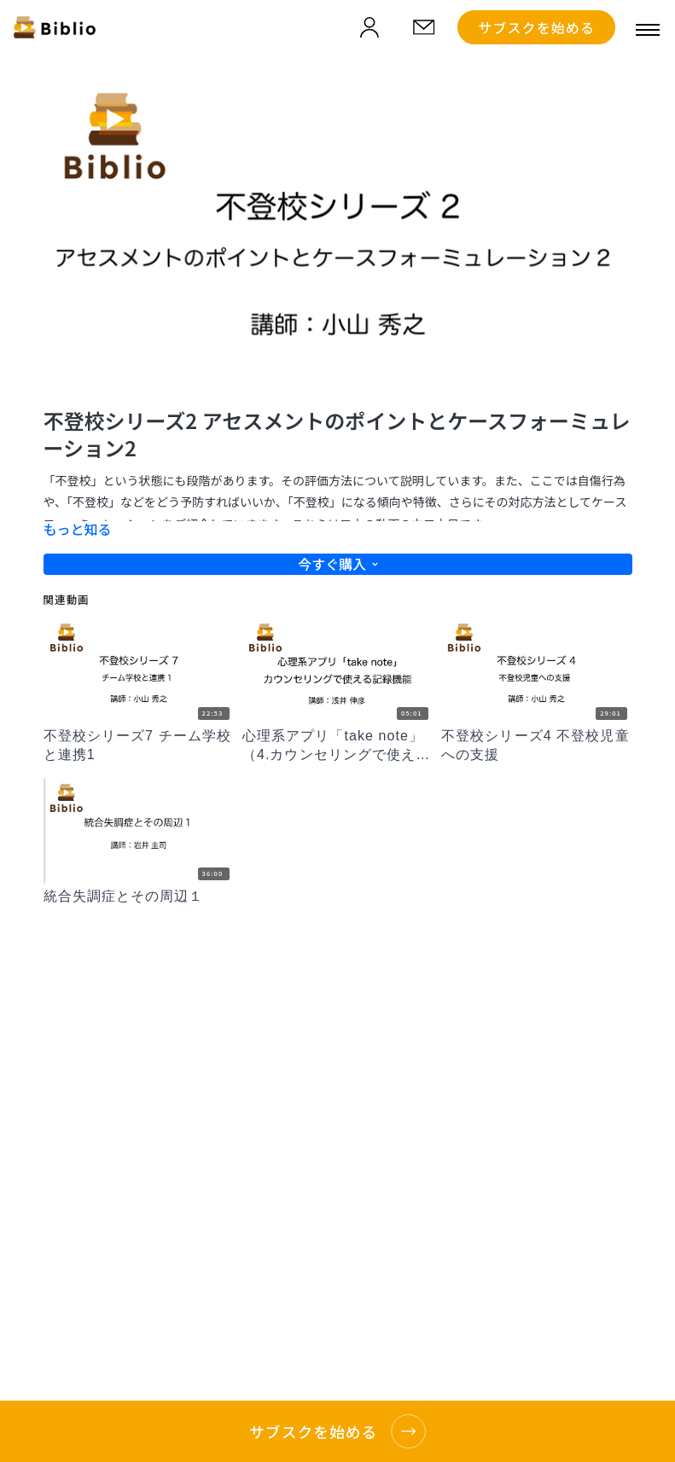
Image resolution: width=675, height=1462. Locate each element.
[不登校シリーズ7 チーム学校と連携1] (139, 746)
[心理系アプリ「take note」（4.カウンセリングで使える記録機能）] (337, 746)
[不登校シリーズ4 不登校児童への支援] (536, 746)
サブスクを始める (536, 27)
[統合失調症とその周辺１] (139, 896)
